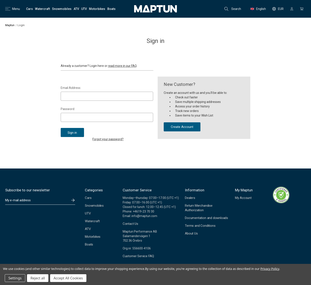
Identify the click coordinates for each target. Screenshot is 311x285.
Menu (12, 9)
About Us (191, 233)
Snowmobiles (94, 206)
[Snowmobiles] (61, 9)
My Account (243, 198)
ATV (88, 229)
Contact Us (130, 224)
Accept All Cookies (68, 278)
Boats (89, 244)
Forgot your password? (108, 139)
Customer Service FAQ (138, 256)
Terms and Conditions (200, 226)
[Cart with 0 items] (302, 9)
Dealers (190, 198)
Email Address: (71, 88)
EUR (278, 9)
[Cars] (29, 9)
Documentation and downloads (206, 218)
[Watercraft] (42, 9)
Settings (15, 278)
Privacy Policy (269, 269)
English (258, 9)
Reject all (37, 278)
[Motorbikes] (97, 9)
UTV (88, 213)
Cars (88, 198)
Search (232, 9)
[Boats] (111, 9)
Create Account (182, 127)
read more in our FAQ (122, 66)
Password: (68, 109)
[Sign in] (292, 9)
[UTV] (84, 9)
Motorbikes (92, 237)
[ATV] (76, 9)
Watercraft (92, 221)
